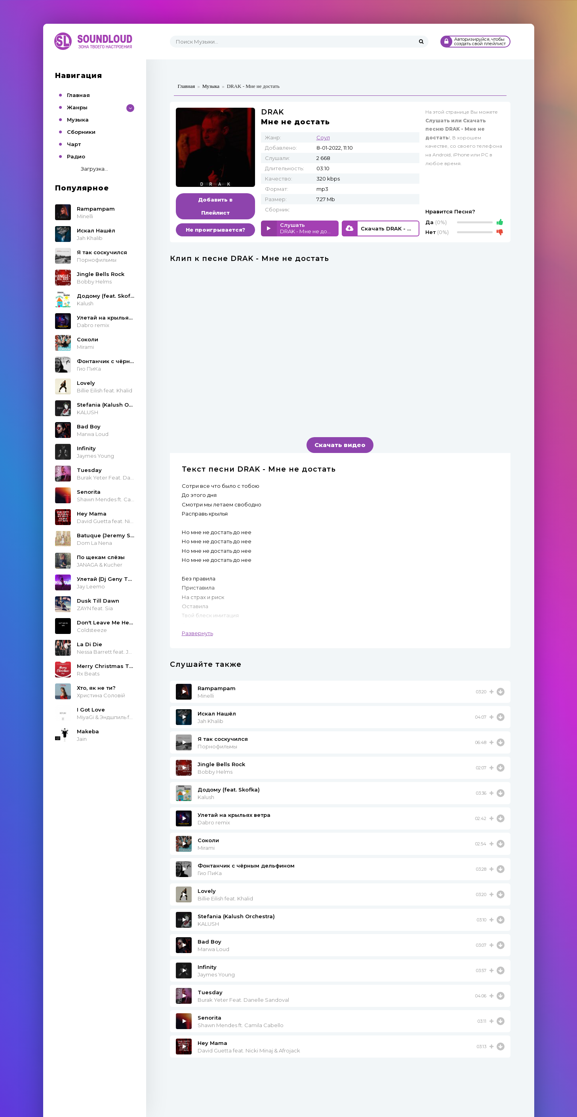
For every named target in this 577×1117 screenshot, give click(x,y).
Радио (76, 156)
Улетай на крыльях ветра (234, 815)
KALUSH (208, 924)
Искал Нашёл (217, 713)
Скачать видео (340, 445)
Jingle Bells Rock (221, 764)
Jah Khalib (210, 721)
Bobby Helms (215, 772)
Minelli (206, 696)
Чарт (74, 144)
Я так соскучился (223, 739)
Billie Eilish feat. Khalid (225, 898)
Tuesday (210, 992)
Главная (78, 95)
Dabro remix (214, 822)
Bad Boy (209, 941)
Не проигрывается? (215, 229)
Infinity (207, 967)
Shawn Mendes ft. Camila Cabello (241, 1025)
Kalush (206, 797)
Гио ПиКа (210, 873)
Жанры (77, 107)
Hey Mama (212, 1043)
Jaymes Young (216, 974)
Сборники (81, 132)
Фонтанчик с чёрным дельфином (246, 865)
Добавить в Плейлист (215, 206)
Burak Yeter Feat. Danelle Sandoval (243, 1000)
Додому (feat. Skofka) (229, 789)
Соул (323, 137)
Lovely (207, 891)
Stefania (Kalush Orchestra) (236, 916)
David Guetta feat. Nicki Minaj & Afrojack (249, 1050)
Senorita (209, 1017)
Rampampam (217, 688)
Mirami (206, 848)
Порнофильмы (217, 746)
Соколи (208, 840)
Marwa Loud (213, 949)
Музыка (78, 119)
